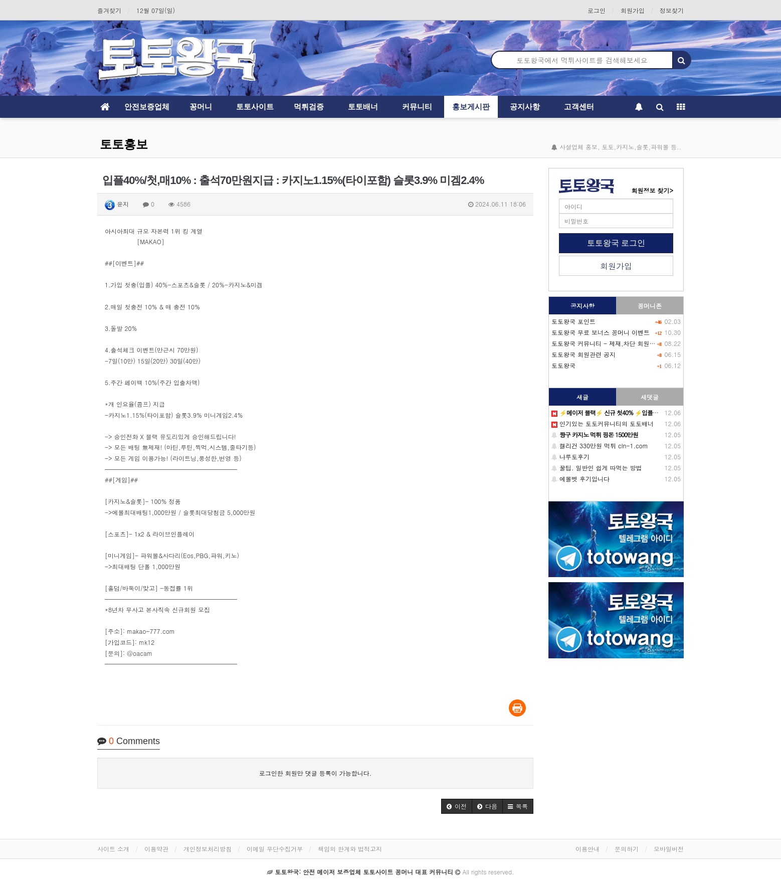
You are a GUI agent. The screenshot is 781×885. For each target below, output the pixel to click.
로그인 (597, 10)
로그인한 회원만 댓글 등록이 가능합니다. (315, 773)
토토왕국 (563, 365)
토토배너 (363, 106)
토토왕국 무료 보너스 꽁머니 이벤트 (600, 332)
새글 (582, 397)
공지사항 (525, 106)
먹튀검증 (309, 106)
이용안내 (587, 848)
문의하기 (627, 848)
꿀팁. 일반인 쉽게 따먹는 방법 (596, 467)
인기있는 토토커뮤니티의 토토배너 (602, 423)
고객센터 (579, 106)
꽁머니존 (650, 305)
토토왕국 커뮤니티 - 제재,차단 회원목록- (608, 343)
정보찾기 (672, 10)
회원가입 (633, 10)
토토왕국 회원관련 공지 (583, 354)
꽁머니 (200, 106)
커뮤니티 (417, 106)
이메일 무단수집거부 (275, 848)
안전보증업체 (146, 106)
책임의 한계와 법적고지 (350, 848)
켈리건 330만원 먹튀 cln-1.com (599, 445)
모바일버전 (669, 848)
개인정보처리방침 (207, 848)
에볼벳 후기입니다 (580, 478)
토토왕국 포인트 (573, 321)
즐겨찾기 (109, 10)
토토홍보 (124, 144)
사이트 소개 (113, 848)
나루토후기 (570, 456)
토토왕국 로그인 (616, 243)
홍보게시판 (471, 106)
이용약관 (156, 848)
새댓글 (650, 397)
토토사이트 (255, 106)
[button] (456, 806)
